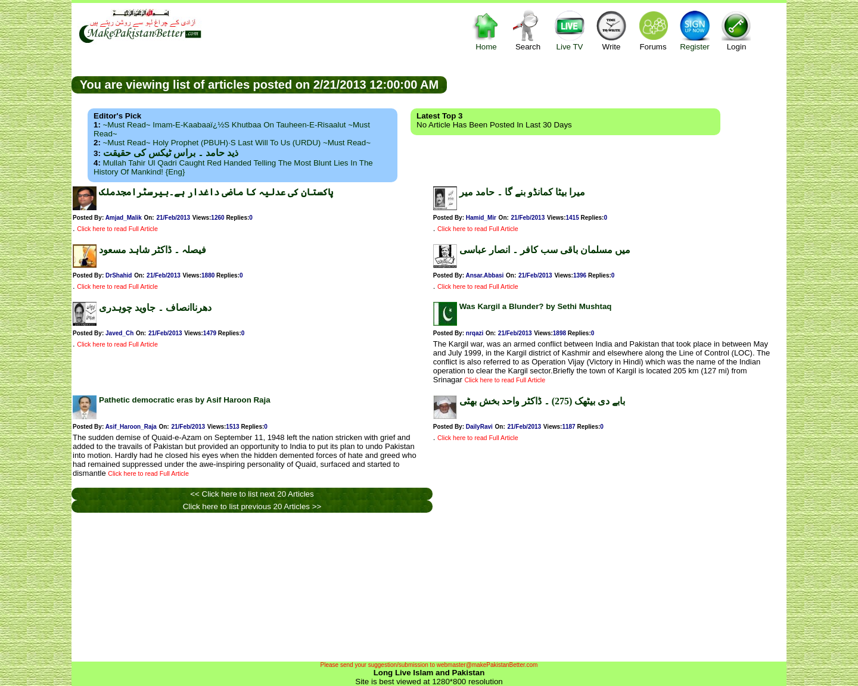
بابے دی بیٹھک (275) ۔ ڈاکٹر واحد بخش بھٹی (542, 401)
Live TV (570, 30)
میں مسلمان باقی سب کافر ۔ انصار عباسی (544, 250)
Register (695, 30)
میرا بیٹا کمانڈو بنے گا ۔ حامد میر (522, 192)
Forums (653, 30)
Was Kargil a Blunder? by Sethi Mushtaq (535, 306)
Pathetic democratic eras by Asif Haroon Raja (185, 399)
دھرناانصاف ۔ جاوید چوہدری (155, 308)
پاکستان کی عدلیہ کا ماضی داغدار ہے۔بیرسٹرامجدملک (216, 192)
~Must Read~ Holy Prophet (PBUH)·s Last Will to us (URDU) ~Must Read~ (237, 142)
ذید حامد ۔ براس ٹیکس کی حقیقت (170, 153)
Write (611, 30)
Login (736, 30)
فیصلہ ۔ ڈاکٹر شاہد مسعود (152, 250)
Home (486, 30)
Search (528, 30)
